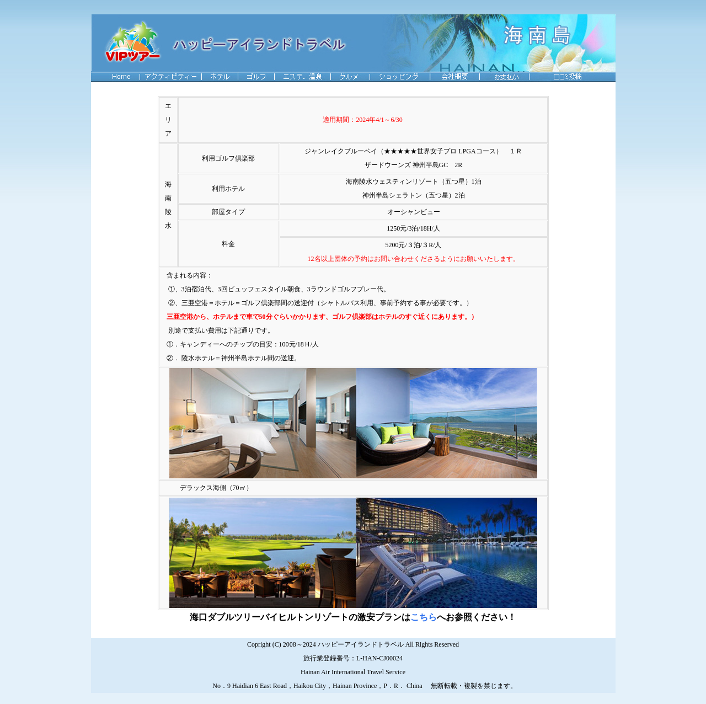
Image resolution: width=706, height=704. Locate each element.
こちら (423, 617)
